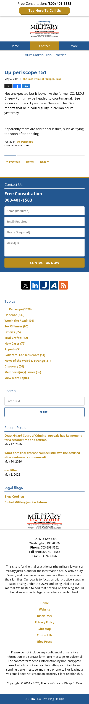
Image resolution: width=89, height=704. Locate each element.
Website (44, 609)
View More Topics (16, 378)
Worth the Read (19, 321)
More (74, 46)
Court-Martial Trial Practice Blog (44, 29)
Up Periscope (25, 141)
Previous (13, 161)
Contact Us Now (44, 263)
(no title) (10, 470)
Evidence (14, 315)
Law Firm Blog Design (44, 699)
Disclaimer (44, 616)
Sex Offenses (16, 326)
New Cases (14, 343)
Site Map (44, 629)
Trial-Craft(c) (16, 338)
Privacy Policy (44, 622)
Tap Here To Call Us (44, 10)
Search (44, 412)
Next (44, 161)
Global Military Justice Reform (25, 502)
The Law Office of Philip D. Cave (61, 683)
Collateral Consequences (24, 355)
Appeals (12, 349)
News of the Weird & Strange (27, 361)
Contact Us (44, 635)
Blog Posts (44, 642)
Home (15, 46)
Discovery (14, 366)
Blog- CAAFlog (14, 496)
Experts (12, 332)
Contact (44, 46)
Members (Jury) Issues (22, 372)
